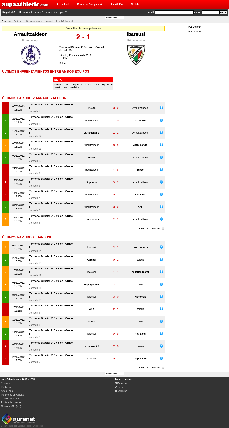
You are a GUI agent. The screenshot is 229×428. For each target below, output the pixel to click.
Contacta (6, 383)
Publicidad (6, 387)
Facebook (121, 383)
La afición (117, 4)
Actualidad (63, 4)
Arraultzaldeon (31, 34)
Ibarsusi (136, 34)
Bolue (62, 63)
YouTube (121, 391)
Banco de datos (34, 21)
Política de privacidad (12, 394)
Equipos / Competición (90, 4)
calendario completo (150, 228)
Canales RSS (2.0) (11, 406)
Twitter (119, 387)
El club (134, 4)
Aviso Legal (7, 391)
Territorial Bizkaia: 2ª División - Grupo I (81, 47)
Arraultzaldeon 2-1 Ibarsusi (59, 21)
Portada (18, 21)
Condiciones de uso (11, 398)
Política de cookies (11, 402)
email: (151, 12)
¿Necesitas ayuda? (56, 12)
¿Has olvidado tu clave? (30, 12)
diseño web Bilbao (22, 425)
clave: (197, 12)
